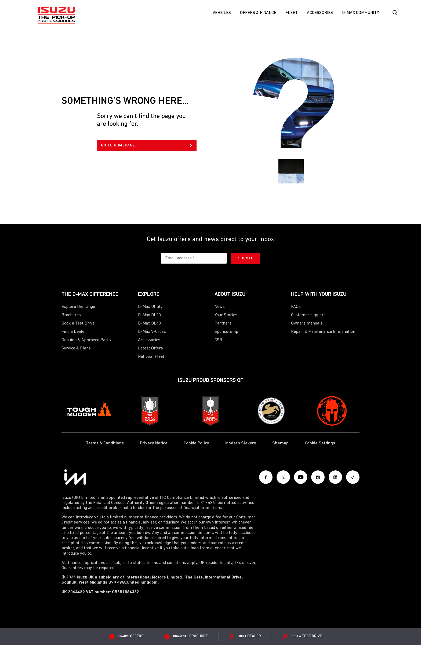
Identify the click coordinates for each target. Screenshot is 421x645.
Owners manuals (307, 323)
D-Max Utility (150, 306)
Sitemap (280, 443)
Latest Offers (150, 348)
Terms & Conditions (105, 443)
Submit (245, 258)
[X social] (283, 477)
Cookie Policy (196, 443)
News (220, 306)
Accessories (320, 13)
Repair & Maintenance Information (323, 331)
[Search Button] (394, 13)
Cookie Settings (320, 443)
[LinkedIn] (335, 477)
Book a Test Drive (78, 323)
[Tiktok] (353, 477)
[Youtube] (300, 477)
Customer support (308, 315)
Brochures (71, 315)
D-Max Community (360, 13)
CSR (218, 340)
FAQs (296, 306)
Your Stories (226, 315)
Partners (223, 323)
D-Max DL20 (149, 315)
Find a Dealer (73, 331)
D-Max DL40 (149, 323)
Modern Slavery (240, 443)
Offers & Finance (258, 13)
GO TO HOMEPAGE (146, 145)
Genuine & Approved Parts (86, 340)
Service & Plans (76, 348)
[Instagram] (318, 477)
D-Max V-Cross (152, 331)
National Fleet (151, 356)
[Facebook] (265, 477)
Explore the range (78, 306)
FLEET (291, 13)
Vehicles (222, 13)
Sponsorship (226, 331)
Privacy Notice (154, 443)
